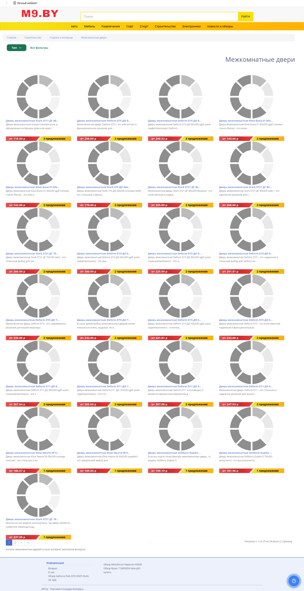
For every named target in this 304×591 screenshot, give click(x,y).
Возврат (52, 568)
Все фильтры (39, 48)
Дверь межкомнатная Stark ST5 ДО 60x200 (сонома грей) (104, 187)
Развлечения (110, 26)
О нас (51, 572)
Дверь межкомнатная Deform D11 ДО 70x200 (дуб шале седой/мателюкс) (104, 386)
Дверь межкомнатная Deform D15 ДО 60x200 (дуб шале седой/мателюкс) (175, 320)
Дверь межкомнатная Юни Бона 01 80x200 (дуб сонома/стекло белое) (246, 120)
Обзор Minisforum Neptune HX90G (123, 564)
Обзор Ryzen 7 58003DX (117, 568)
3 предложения (54, 138)
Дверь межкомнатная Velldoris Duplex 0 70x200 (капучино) (246, 452)
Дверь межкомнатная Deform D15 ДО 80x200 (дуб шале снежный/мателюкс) (175, 253)
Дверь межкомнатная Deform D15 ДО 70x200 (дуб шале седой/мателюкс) (33, 320)
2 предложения (268, 138)
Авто (74, 26)
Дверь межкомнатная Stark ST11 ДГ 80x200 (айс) (33, 120)
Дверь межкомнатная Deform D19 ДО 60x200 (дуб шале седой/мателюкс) (104, 253)
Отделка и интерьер (61, 37)
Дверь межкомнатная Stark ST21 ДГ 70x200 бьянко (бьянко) (33, 519)
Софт (129, 26)
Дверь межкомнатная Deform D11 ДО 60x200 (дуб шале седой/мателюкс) (246, 386)
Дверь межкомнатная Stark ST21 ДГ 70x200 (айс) (33, 253)
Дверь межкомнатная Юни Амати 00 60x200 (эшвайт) (104, 452)
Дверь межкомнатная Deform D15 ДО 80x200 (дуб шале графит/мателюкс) (104, 120)
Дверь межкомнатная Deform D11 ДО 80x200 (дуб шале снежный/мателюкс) (33, 386)
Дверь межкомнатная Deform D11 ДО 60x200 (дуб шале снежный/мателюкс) (175, 386)
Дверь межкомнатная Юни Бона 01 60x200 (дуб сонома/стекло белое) (33, 187)
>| (28, 542)
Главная (11, 37)
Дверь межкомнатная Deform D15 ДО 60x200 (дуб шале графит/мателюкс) (175, 120)
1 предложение (54, 471)
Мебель (89, 26)
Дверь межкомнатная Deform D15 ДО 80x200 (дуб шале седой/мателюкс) (246, 253)
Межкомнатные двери (94, 37)
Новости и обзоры (220, 26)
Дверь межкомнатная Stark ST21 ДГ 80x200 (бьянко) (175, 187)
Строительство (165, 26)
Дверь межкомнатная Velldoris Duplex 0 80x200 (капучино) (175, 452)
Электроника (191, 26)
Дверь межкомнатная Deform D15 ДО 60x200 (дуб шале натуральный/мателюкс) (246, 320)
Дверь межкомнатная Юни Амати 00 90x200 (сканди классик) (33, 452)
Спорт (144, 26)
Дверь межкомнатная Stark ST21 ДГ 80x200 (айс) (246, 187)
